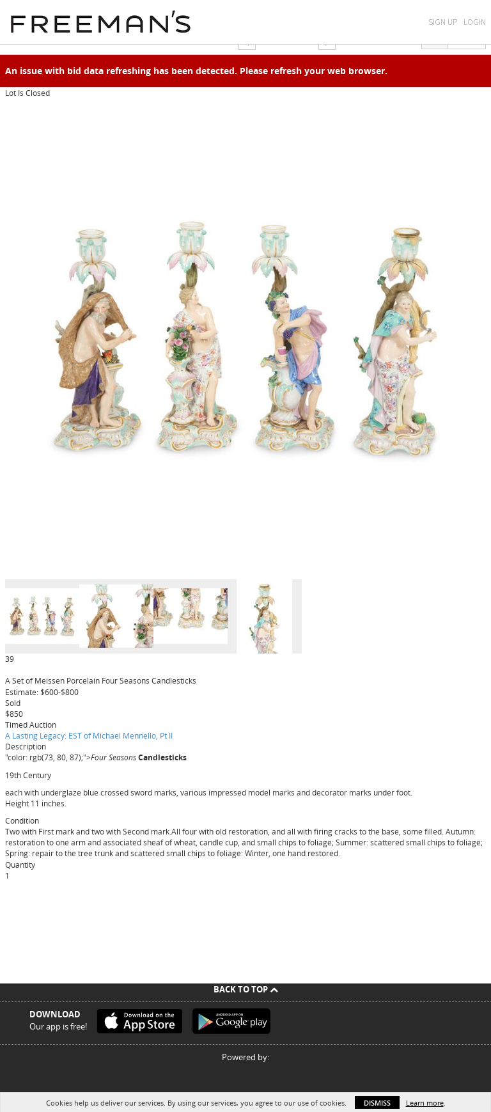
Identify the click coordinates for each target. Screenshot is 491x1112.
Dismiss (377, 1103)
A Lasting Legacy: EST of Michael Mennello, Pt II (89, 735)
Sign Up (442, 22)
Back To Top (246, 989)
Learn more (425, 1103)
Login (475, 22)
